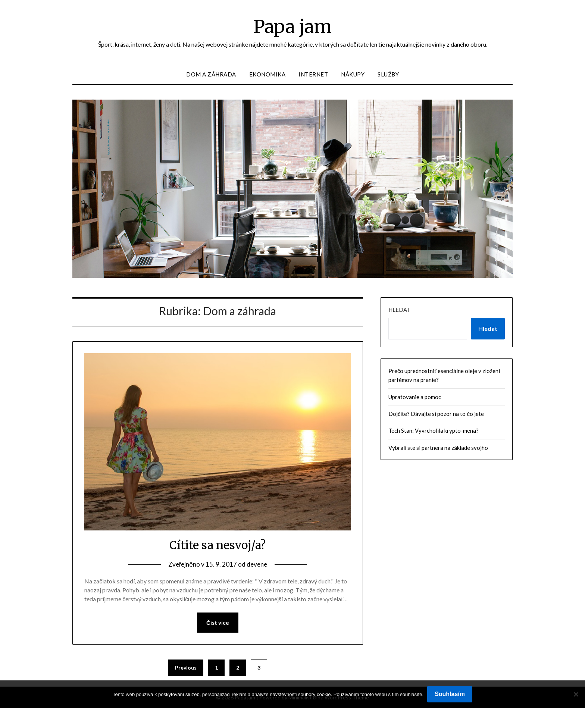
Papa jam (292, 26)
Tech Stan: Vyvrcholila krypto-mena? (433, 430)
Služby (388, 74)
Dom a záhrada (211, 74)
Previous (186, 667)
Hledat (399, 309)
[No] (575, 694)
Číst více (217, 622)
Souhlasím (450, 694)
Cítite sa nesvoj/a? (217, 545)
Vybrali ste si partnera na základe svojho (438, 447)
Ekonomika (267, 74)
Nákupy (353, 74)
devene (257, 564)
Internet (313, 74)
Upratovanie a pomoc (414, 397)
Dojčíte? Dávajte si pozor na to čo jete (436, 413)
